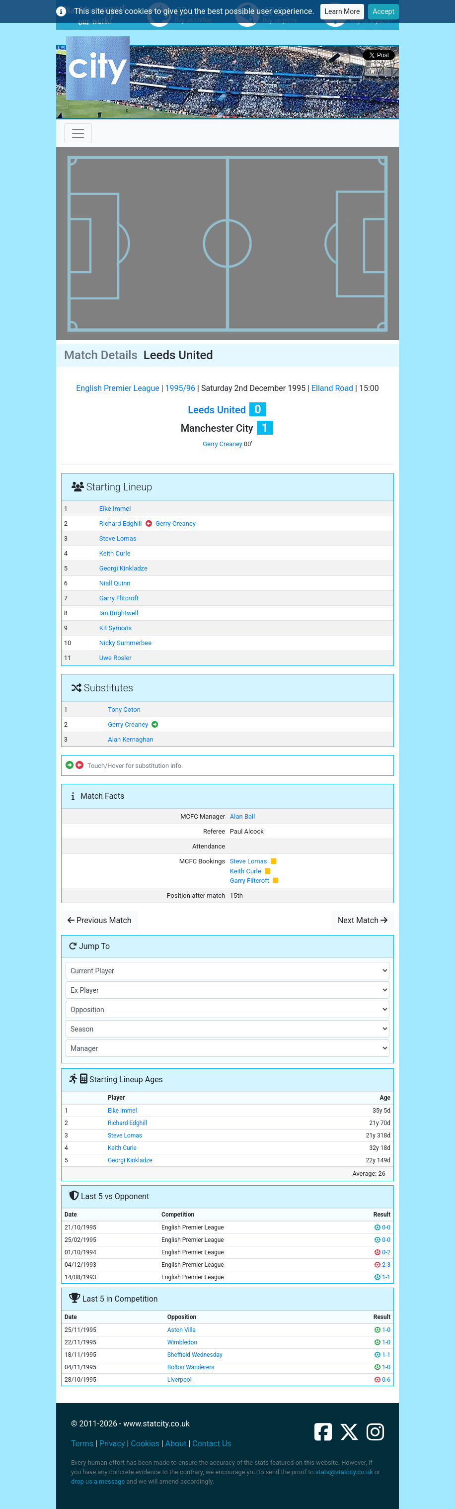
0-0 (382, 1227)
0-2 (382, 1252)
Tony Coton (124, 709)
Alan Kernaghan (130, 739)
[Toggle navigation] (78, 133)
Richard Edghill (120, 523)
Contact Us (211, 1443)
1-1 (382, 1277)
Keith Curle (115, 553)
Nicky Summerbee (125, 643)
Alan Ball (242, 816)
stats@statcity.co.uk (344, 1472)
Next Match (362, 920)
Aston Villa (181, 1329)
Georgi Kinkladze (123, 568)
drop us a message (98, 1481)
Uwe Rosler (115, 657)
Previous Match (100, 920)
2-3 (382, 1264)
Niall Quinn (115, 583)
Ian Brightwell (118, 613)
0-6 (382, 1379)
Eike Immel (115, 508)
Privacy (112, 1443)
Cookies (145, 1443)
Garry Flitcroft (119, 598)
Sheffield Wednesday (195, 1354)
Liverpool (179, 1379)
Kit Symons (115, 628)
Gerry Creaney (222, 444)
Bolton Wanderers (191, 1367)
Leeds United (217, 410)
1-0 (382, 1329)
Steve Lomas (118, 538)
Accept (383, 11)
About (176, 1443)
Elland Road (332, 388)
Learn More (342, 11)
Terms (82, 1443)
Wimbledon (182, 1342)
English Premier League (117, 388)
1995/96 (180, 388)
